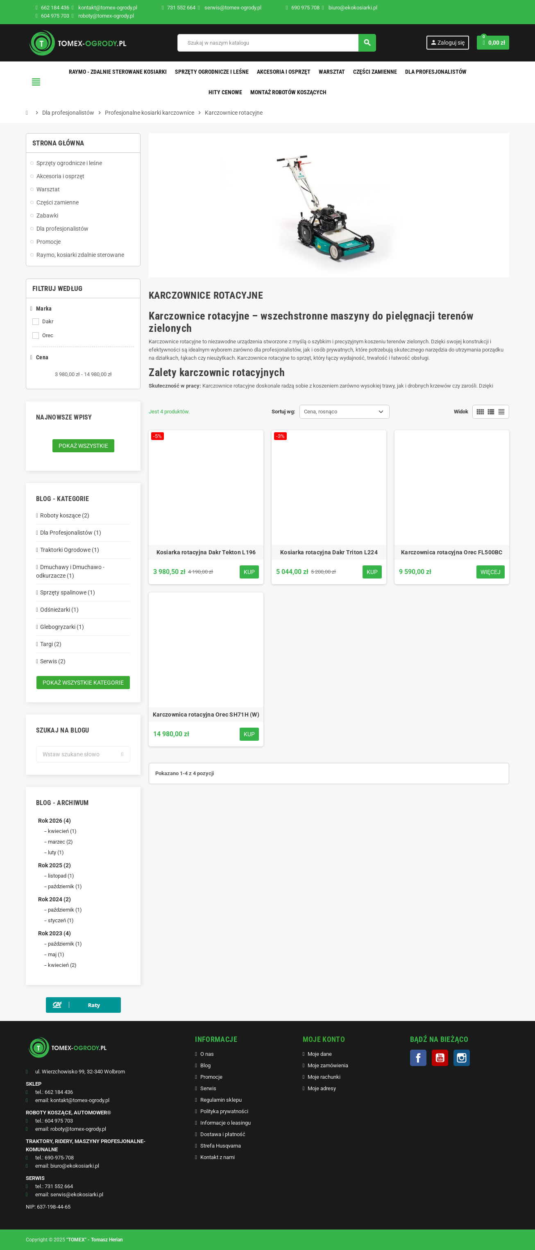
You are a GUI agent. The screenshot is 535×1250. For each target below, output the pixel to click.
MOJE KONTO (324, 1039)
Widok (461, 411)
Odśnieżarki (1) (59, 609)
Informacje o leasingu (225, 1123)
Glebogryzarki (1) (62, 627)
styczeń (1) (61, 920)
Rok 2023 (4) (54, 933)
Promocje (211, 1077)
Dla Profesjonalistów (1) (70, 532)
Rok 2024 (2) (54, 899)
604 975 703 (55, 16)
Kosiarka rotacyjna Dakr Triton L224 (329, 552)
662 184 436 (55, 8)
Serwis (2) (53, 661)
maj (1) (56, 954)
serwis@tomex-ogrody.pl (229, 8)
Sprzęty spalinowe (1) (67, 592)
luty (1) (56, 852)
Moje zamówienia (328, 1065)
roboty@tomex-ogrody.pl (103, 16)
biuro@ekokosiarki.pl (349, 8)
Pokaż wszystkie (83, 445)
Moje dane (320, 1054)
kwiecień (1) (62, 831)
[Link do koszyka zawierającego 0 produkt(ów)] (493, 43)
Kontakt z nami (217, 1157)
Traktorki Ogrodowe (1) (69, 550)
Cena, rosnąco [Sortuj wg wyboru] (320, 411)
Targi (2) (50, 644)
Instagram (461, 1057)
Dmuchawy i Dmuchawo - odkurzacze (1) (70, 571)
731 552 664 (181, 8)
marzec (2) (60, 842)
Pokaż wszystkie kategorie (83, 682)
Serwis (208, 1088)
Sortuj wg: (283, 411)
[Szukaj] (276, 43)
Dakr (47, 321)
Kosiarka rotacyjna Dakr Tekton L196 (206, 552)
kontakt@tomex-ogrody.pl (104, 8)
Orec (47, 335)
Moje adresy (322, 1088)
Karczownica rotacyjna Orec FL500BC (452, 552)
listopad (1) (61, 876)
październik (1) (65, 886)
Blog (205, 1065)
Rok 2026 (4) (54, 820)
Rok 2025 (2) (54, 865)
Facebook (418, 1057)
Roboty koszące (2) (64, 515)
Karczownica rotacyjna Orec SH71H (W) (206, 714)
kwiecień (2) (62, 965)
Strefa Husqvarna (220, 1146)
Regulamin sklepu (221, 1100)
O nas (207, 1054)
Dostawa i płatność (222, 1134)
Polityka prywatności (224, 1111)
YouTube (440, 1057)
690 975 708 (305, 8)
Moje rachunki (324, 1077)
